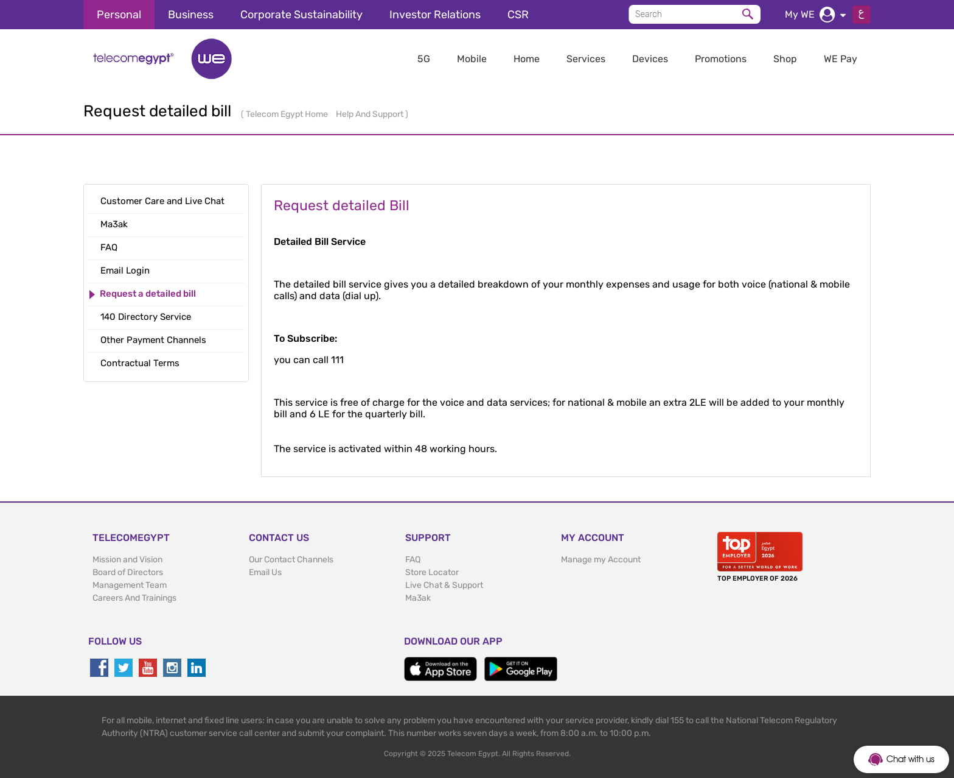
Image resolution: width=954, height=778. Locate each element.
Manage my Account (601, 559)
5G (423, 59)
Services (585, 59)
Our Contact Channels (291, 559)
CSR (518, 14)
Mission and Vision (127, 559)
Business (191, 14)
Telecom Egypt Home (288, 114)
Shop (785, 59)
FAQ (412, 559)
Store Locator (432, 572)
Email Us (265, 572)
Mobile (472, 59)
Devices (650, 59)
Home (527, 59)
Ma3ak (418, 598)
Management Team (129, 585)
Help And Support (370, 114)
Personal (119, 14)
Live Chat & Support (444, 585)
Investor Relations (435, 14)
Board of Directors (127, 572)
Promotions (721, 59)
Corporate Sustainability (301, 14)
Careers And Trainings (134, 598)
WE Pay (840, 59)
